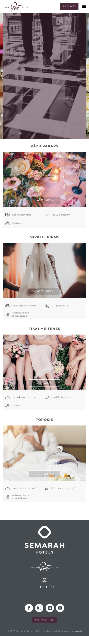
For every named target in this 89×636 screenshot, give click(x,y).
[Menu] (84, 6)
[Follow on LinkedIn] (50, 608)
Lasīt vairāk (44, 200)
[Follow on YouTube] (60, 608)
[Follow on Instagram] (39, 608)
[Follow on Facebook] (29, 608)
